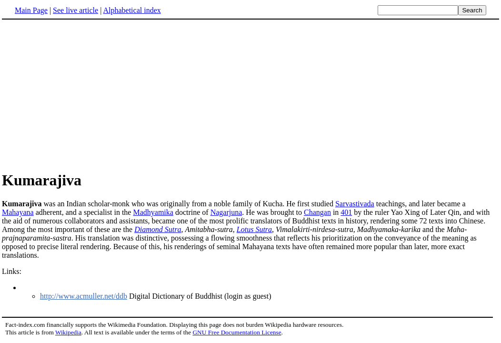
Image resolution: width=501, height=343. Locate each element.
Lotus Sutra (254, 229)
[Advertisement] (82, 94)
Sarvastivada (354, 204)
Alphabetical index (131, 10)
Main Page (31, 10)
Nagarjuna (226, 212)
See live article (75, 10)
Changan (317, 212)
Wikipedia (68, 332)
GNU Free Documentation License (236, 332)
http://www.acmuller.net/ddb (83, 296)
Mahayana (18, 212)
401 (346, 212)
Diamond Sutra (157, 229)
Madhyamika (153, 212)
